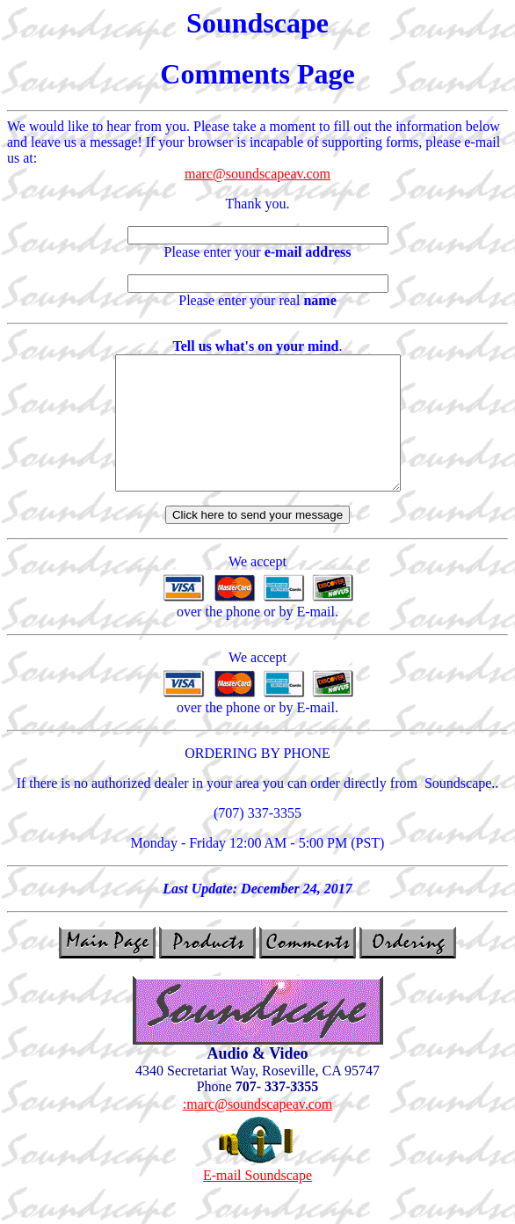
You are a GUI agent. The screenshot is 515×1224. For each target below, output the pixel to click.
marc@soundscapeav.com (257, 173)
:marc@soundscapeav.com (258, 1130)
